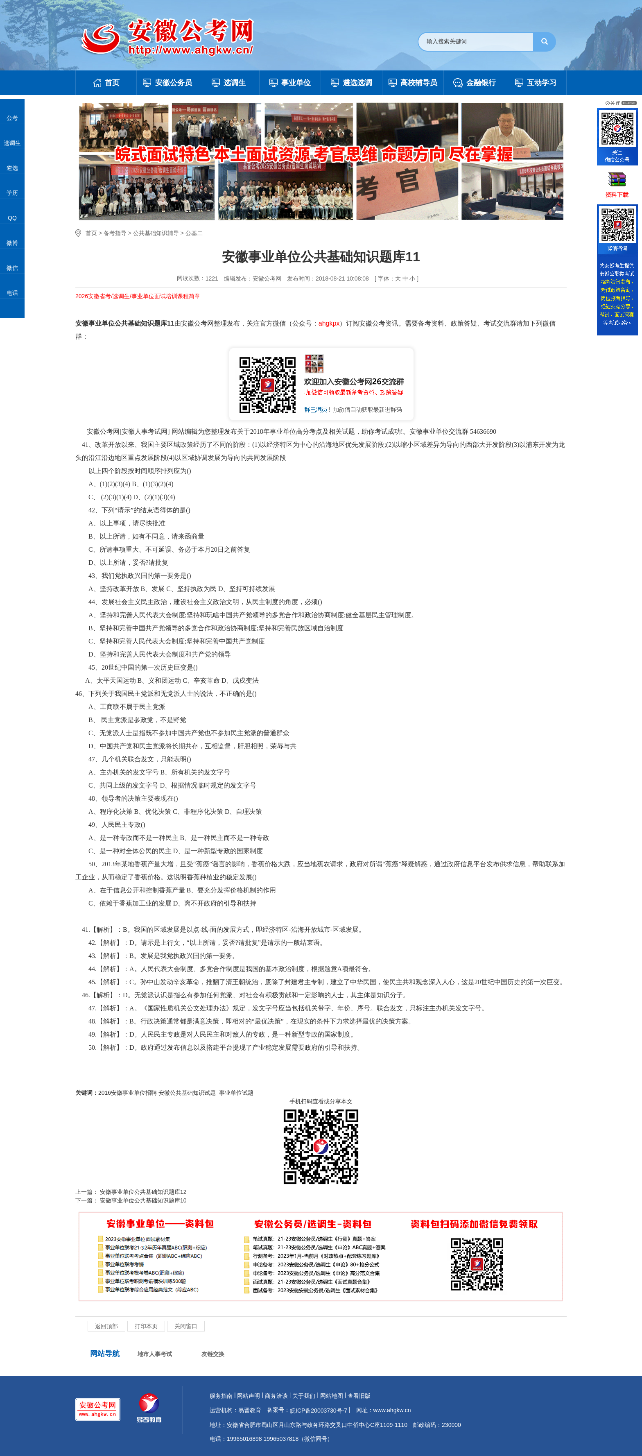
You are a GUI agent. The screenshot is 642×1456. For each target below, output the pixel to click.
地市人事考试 (155, 1354)
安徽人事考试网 (144, 431)
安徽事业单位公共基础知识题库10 (142, 1200)
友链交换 (212, 1354)
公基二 (194, 233)
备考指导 (115, 233)
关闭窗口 (185, 1326)
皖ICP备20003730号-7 (318, 1410)
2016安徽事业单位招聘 (127, 1092)
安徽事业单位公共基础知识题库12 (142, 1192)
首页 (91, 233)
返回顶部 (106, 1326)
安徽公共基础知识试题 (187, 1092)
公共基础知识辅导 (156, 233)
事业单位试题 (236, 1092)
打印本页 (146, 1326)
